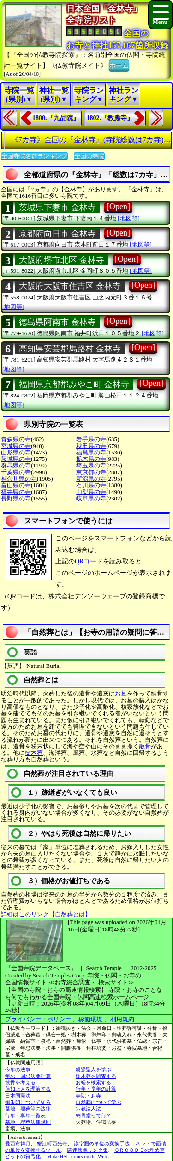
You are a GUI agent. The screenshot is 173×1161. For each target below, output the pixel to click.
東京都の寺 (91, 472)
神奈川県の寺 (19, 478)
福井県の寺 (16, 492)
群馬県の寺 (16, 465)
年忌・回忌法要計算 (28, 1076)
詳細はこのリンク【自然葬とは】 (46, 914)
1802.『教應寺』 (110, 118)
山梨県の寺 (91, 492)
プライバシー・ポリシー (38, 1019)
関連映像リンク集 (87, 1150)
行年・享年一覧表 (25, 1115)
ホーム (119, 64)
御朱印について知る (28, 1102)
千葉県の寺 (16, 472)
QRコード (89, 561)
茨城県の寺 (16, 458)
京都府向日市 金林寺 (57, 233)
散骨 (145, 746)
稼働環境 (90, 1019)
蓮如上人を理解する (28, 1089)
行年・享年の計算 (96, 1089)
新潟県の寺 (91, 478)
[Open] (118, 206)
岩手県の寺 (91, 439)
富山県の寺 (16, 485)
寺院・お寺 (88, 1095)
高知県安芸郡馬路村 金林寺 (70, 348)
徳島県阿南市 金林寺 (57, 322)
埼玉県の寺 (91, 465)
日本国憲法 (17, 1095)
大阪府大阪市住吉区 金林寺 (70, 286)
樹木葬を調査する (96, 1076)
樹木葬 (34, 752)
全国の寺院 (89, 156)
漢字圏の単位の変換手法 (102, 1143)
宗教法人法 (88, 1108)
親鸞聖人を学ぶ (93, 1069)
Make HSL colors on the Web (77, 1156)
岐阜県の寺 (91, 498)
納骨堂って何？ (93, 1115)
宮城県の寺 (16, 446)
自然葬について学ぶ (98, 1102)
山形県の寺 (16, 452)
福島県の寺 (91, 452)
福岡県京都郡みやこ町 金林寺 (74, 384)
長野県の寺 (16, 498)
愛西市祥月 (17, 1143)
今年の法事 (17, 1069)
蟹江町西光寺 (52, 1143)
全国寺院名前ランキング (34, 156)
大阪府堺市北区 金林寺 (61, 259)
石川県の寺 (91, 485)
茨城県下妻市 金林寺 (57, 207)
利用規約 (122, 1019)
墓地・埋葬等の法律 (28, 1108)
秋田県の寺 (91, 446)
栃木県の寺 (91, 458)
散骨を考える (20, 1082)
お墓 (121, 693)
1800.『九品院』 (55, 118)
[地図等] (129, 218)
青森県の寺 (16, 439)
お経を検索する (93, 1082)
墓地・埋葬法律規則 (28, 1122)
